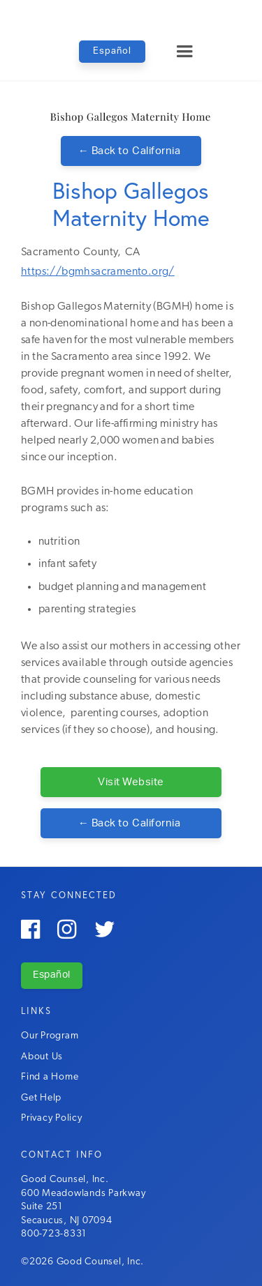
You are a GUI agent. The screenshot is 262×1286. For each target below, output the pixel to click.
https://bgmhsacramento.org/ (98, 272)
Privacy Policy (51, 1118)
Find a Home (49, 1077)
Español (112, 51)
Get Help (41, 1098)
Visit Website (131, 782)
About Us (42, 1057)
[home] (131, 13)
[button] (184, 52)
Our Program (49, 1036)
